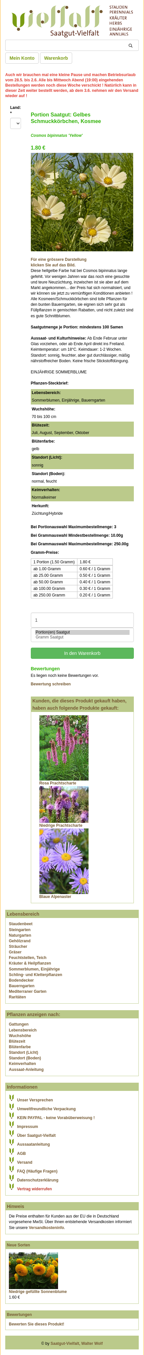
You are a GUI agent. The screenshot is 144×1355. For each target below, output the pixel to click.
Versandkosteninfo (46, 1227)
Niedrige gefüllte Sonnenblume (38, 1291)
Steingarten (20, 930)
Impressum (27, 1126)
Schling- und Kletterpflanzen (35, 974)
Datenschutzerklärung (37, 1180)
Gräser (15, 952)
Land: (15, 110)
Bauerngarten (21, 986)
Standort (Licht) (23, 1052)
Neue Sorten (18, 1245)
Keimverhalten (22, 1063)
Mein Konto (22, 58)
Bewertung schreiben (51, 684)
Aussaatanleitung (33, 1144)
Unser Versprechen (35, 1100)
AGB (21, 1153)
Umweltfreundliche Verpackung (46, 1109)
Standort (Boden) (25, 1058)
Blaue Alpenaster (55, 896)
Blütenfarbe (20, 1047)
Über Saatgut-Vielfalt (36, 1135)
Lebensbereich (23, 1030)
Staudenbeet (20, 924)
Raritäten (17, 997)
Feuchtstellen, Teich (27, 957)
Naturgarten (20, 935)
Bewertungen (19, 1314)
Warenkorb (56, 58)
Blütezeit (17, 1041)
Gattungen (19, 1024)
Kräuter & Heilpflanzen (30, 963)
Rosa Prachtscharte (57, 783)
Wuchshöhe (20, 1035)
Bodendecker (21, 980)
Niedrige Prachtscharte (60, 825)
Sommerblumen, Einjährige (34, 969)
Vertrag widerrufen (34, 1189)
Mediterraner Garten (28, 991)
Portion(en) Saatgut (82, 632)
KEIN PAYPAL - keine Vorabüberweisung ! (56, 1117)
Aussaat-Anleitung (26, 1069)
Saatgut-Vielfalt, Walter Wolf (77, 1343)
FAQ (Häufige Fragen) (37, 1171)
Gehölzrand (20, 941)
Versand (24, 1162)
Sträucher (18, 946)
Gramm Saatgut (82, 637)
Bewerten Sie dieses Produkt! (36, 1324)
